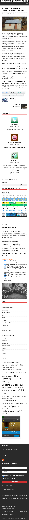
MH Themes (24, 518)
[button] (27, 4)
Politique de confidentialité (8, 489)
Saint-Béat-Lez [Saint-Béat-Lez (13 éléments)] (9, 400)
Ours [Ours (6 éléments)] (24, 396)
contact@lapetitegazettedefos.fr (10, 451)
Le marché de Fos (6, 330)
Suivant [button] (25, 291)
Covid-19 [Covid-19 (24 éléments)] (8, 372)
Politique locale (5, 343)
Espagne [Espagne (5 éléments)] (10, 376)
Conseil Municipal (6, 312)
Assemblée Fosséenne (7, 307)
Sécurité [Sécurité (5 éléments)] (7, 403)
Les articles (7, 477)
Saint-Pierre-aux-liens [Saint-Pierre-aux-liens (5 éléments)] (22, 401)
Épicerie (3, 317)
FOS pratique (5, 325)
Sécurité (4, 348)
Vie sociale (4, 356)
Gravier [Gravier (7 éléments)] (4, 387)
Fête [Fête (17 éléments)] (5, 381)
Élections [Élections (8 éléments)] (5, 409)
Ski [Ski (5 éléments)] (3, 403)
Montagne (4, 338)
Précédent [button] (3, 291)
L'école (3, 328)
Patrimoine (4, 340)
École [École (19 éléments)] (6, 406)
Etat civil (4, 320)
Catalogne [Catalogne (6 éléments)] (18, 362)
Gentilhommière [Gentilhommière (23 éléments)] (12, 385)
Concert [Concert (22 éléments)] (16, 365)
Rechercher (4, 182)
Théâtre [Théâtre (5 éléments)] (12, 403)
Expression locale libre (7, 322)
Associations (5, 310)
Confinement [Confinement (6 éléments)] (5, 367)
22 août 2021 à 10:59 (14, 162)
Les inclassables (6, 333)
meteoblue (4, 224)
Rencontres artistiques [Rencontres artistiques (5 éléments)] (7, 398)
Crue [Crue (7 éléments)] (18, 373)
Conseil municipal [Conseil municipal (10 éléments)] (9, 369)
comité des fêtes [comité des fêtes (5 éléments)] (6, 365)
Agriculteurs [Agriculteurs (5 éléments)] (5, 362)
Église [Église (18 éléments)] (15, 406)
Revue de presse (6, 345)
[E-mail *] (14, 472)
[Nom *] (14, 468)
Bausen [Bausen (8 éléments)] (11, 362)
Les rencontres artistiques (8, 335)
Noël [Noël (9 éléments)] (14, 396)
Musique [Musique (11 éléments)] (6, 396)
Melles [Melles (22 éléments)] (7, 393)
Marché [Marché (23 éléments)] (18, 390)
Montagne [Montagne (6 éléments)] (16, 394)
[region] (14, 291)
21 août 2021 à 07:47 (14, 126)
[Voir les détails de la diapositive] (14, 291)
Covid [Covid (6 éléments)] (19, 369)
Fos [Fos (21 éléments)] (16, 375)
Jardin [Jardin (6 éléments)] (17, 387)
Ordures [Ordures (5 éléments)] (19, 396)
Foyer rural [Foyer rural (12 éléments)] (7, 378)
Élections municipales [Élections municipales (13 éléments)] (12, 411)
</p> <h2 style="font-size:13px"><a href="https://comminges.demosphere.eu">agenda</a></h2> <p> (14, 269)
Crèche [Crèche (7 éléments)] (23, 373)
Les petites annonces (9, 478)
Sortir (3, 350)
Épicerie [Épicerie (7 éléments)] (4, 413)
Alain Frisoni (14, 124)
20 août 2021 (6, 13)
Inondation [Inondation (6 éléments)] (11, 387)
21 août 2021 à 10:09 (14, 144)
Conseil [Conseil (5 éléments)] (12, 367)
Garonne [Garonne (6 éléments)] (12, 382)
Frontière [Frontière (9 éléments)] (17, 379)
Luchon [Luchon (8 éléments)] (9, 390)
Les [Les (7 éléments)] (3, 390)
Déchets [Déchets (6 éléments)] (4, 376)
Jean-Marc (13, 13)
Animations (4, 305)
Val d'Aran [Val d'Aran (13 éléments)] (21, 403)
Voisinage (4, 358)
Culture (3, 315)
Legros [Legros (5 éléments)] (21, 387)
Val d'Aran (4, 353)
